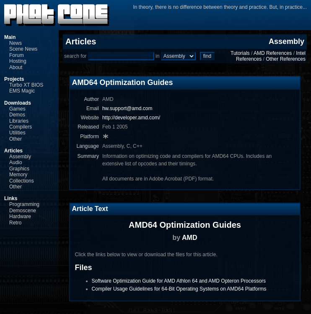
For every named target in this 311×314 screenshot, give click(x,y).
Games (17, 109)
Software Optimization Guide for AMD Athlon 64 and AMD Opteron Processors (179, 281)
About (15, 67)
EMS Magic (22, 91)
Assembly (20, 157)
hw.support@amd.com (127, 108)
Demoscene (22, 211)
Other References (286, 59)
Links (10, 198)
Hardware (20, 216)
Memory (18, 175)
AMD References (273, 53)
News (15, 43)
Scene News (23, 49)
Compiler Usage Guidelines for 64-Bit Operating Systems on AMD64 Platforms (179, 289)
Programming (24, 204)
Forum (16, 55)
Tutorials (240, 53)
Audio (15, 162)
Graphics (19, 169)
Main (10, 37)
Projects (14, 79)
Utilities (17, 133)
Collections (21, 181)
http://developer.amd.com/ (131, 118)
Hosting (17, 61)
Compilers (20, 127)
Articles (13, 151)
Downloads (17, 103)
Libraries (19, 121)
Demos (17, 115)
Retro (15, 223)
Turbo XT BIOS (26, 85)
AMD (189, 237)
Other (15, 139)
